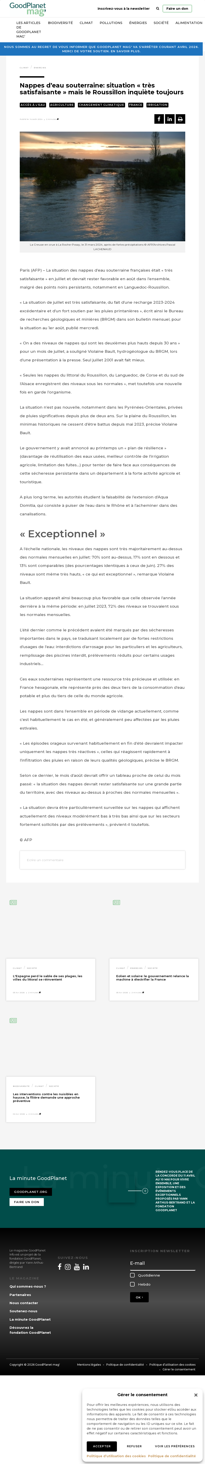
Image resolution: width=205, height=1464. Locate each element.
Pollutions (111, 23)
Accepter (102, 1446)
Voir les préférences (175, 1446)
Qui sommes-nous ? (28, 1286)
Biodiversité (60, 23)
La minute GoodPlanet (30, 1319)
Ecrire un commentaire (45, 860)
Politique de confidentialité (172, 1456)
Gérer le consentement (179, 1369)
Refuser (134, 1446)
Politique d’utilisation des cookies (116, 1456)
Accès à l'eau (33, 105)
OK (139, 1297)
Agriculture (62, 105)
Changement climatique (101, 105)
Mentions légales (89, 1364)
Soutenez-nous (23, 1311)
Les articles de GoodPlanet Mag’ (28, 29)
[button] (196, 1395)
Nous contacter (24, 1303)
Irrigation (157, 105)
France (135, 105)
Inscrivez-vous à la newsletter (124, 9)
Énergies (138, 23)
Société (161, 23)
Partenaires (20, 1295)
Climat (86, 23)
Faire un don (177, 9)
